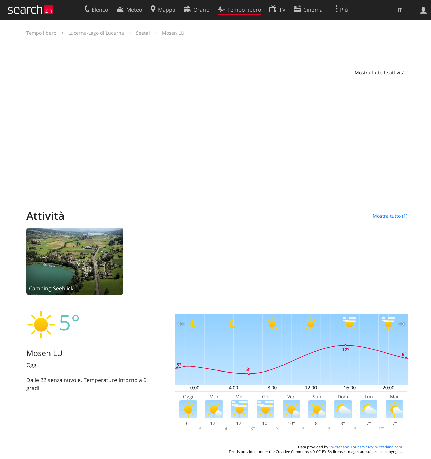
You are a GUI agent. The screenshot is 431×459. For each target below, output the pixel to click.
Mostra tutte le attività (380, 72)
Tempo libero (41, 33)
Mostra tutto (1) (390, 216)
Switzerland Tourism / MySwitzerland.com (365, 446)
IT (400, 10)
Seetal (143, 33)
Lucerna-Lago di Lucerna (96, 33)
